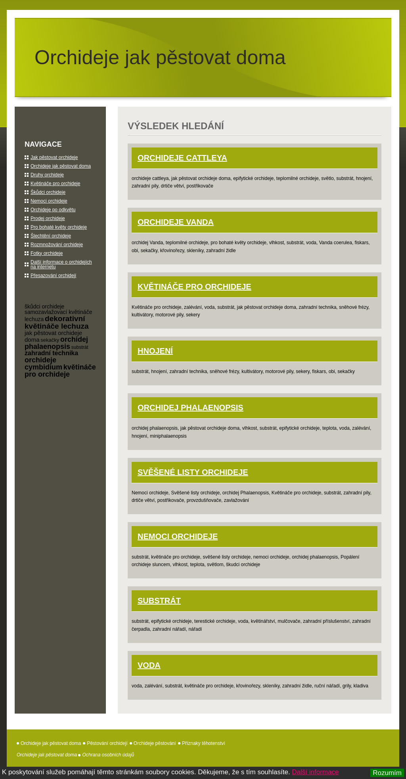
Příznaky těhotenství (203, 743)
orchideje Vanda (176, 222)
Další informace (315, 772)
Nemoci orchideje (178, 536)
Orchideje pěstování (155, 743)
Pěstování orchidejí (107, 743)
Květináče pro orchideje (194, 286)
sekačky (49, 340)
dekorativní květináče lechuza (57, 322)
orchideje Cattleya (182, 157)
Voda (149, 665)
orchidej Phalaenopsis (190, 407)
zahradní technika (51, 353)
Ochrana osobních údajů (108, 755)
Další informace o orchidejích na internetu (61, 264)
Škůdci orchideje (48, 192)
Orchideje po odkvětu (53, 209)
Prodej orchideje (48, 218)
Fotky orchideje (47, 253)
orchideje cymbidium (43, 363)
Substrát (159, 600)
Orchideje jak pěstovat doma (160, 57)
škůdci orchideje (44, 306)
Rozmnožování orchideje (57, 244)
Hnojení (155, 350)
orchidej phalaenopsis (56, 342)
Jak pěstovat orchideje (54, 157)
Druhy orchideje (47, 175)
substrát (79, 347)
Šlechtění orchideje (51, 236)
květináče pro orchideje (60, 370)
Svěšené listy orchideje (193, 472)
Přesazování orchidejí (53, 275)
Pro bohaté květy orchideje (59, 227)
